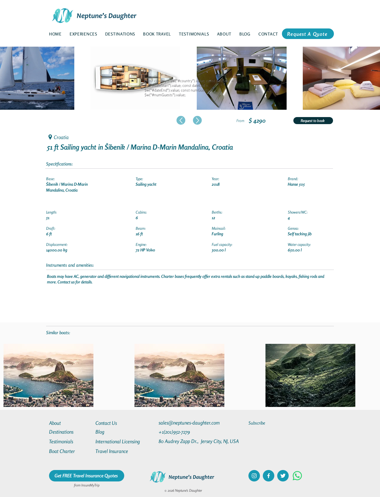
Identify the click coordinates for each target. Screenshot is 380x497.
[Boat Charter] (70, 451)
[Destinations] (70, 431)
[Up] (180, 120)
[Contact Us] (116, 423)
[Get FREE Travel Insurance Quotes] (86, 475)
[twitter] (283, 475)
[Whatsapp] (297, 475)
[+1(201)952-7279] (186, 431)
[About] (70, 423)
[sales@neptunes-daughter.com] (190, 422)
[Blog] (116, 431)
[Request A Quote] (308, 33)
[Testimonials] (70, 441)
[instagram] (254, 475)
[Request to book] (313, 120)
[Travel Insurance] (116, 451)
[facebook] (268, 475)
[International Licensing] (121, 441)
